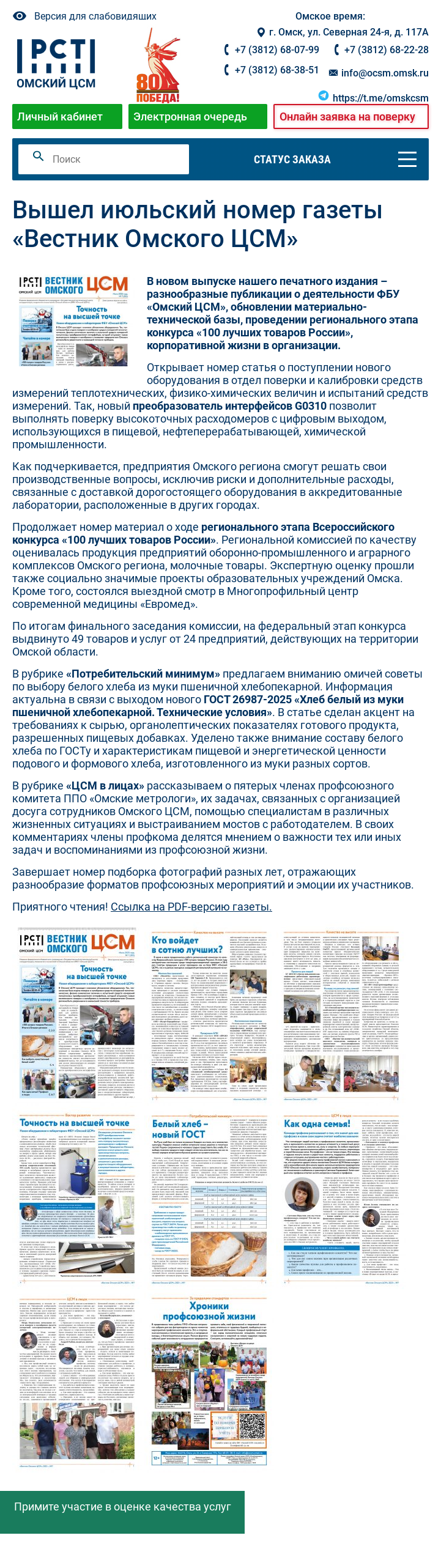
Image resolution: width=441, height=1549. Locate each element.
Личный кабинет (60, 116)
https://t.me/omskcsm (373, 98)
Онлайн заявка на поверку (347, 116)
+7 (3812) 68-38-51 (277, 70)
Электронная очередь (190, 116)
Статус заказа (292, 159)
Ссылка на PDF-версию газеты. (191, 906)
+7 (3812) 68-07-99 (277, 50)
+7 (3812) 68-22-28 (386, 50)
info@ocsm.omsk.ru (378, 73)
